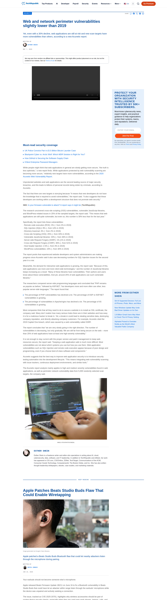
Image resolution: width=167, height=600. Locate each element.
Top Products (47, 4)
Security (85, 4)
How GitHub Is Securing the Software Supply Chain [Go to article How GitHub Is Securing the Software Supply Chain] (46, 158)
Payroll (75, 4)
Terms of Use (50, 60)
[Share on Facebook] (134, 13)
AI (57, 4)
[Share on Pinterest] (140, 13)
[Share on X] (137, 13)
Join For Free (128, 136)
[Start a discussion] (131, 13)
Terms (128, 144)
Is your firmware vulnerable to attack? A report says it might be (54, 205)
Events (95, 4)
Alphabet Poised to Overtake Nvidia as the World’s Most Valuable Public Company (125, 324)
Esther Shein (30, 45)
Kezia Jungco (30, 567)
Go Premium (148, 4)
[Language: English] (126, 4)
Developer (65, 4)
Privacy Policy (137, 144)
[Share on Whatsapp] (143, 13)
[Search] (138, 4)
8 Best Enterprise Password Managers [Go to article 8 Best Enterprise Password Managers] (41, 162)
